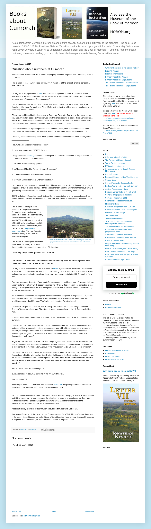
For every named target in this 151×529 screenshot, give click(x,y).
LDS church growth (112, 356)
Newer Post (16, 512)
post (40, 94)
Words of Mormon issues (115, 241)
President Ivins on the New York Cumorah (121, 177)
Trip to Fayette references (115, 163)
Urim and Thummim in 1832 (116, 198)
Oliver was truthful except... (115, 213)
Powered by (121, 293)
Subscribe (121, 284)
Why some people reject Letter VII (119, 371)
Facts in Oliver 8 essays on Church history (121, 249)
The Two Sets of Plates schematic (118, 160)
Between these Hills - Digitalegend (118, 80)
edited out (58, 385)
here (113, 104)
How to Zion (110, 353)
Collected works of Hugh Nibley (117, 260)
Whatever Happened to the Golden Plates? (122, 68)
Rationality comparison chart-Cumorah (120, 207)
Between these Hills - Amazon (116, 77)
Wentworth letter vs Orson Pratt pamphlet (121, 210)
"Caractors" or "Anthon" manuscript (118, 235)
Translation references (114, 219)
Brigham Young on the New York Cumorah (121, 186)
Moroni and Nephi (112, 204)
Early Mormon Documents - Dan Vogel (120, 252)
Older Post (89, 512)
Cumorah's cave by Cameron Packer (119, 183)
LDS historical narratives (114, 359)
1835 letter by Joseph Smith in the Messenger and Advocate (118, 223)
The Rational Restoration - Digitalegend (120, 86)
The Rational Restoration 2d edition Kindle (121, 83)
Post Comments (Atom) (31, 516)
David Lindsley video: (113, 308)
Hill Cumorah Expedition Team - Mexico (120, 238)
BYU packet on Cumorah (115, 166)
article (56, 269)
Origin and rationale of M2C (116, 157)
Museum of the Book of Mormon (117, 350)
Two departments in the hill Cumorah (119, 227)
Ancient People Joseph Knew (116, 189)
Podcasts (108, 304)
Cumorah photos (111, 174)
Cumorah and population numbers (118, 195)
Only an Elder (110, 180)
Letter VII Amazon (112, 71)
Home (53, 512)
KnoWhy (31, 156)
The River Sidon (111, 216)
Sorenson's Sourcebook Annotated (118, 201)
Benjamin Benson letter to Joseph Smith (120, 192)
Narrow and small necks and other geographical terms (118, 231)
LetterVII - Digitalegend (114, 74)
